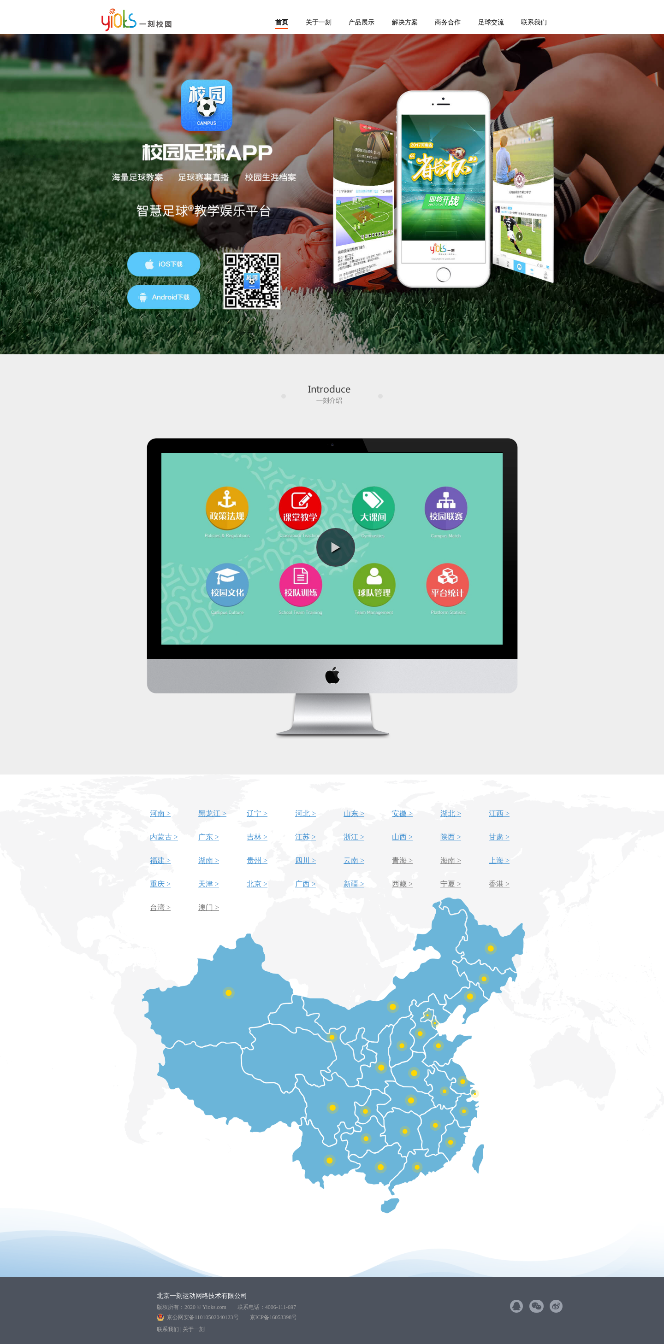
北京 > (257, 884)
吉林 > (257, 837)
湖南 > (208, 860)
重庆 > (160, 884)
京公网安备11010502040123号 (205, 1317)
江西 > (499, 813)
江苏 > (305, 837)
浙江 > (354, 837)
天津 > (208, 884)
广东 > (208, 837)
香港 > (499, 884)
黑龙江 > (212, 813)
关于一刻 (319, 22)
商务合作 (448, 22)
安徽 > (402, 813)
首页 (281, 22)
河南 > (160, 813)
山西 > (402, 837)
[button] (335, 547)
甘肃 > (499, 837)
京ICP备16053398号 (273, 1317)
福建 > (160, 860)
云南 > (354, 860)
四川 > (305, 860)
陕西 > (450, 837)
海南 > (450, 860)
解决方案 (405, 22)
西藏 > (402, 884)
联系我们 (534, 22)
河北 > (305, 813)
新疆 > (354, 884)
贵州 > (257, 860)
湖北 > (450, 813)
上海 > (499, 860)
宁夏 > (450, 884)
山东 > (354, 813)
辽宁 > (257, 813)
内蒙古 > (164, 837)
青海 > (402, 860)
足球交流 (491, 22)
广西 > (305, 884)
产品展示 (361, 22)
